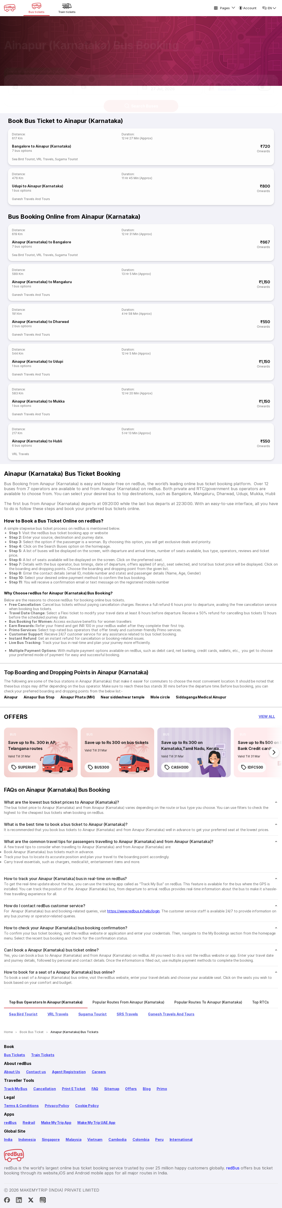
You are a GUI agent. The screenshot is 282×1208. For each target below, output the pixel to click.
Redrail (29, 1122)
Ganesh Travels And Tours (31, 199)
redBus (10, 1122)
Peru (159, 1139)
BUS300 (98, 767)
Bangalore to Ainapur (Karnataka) (41, 146)
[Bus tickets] (36, 8)
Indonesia (27, 1139)
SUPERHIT (23, 767)
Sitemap (111, 1089)
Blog (146, 1089)
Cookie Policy (87, 1105)
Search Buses (141, 101)
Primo (162, 1089)
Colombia (141, 1139)
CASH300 (176, 767)
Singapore (51, 1139)
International (181, 1139)
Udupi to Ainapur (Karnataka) (37, 186)
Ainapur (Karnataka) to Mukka (38, 401)
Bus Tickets (14, 1055)
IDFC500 (252, 767)
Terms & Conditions (21, 1105)
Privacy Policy (57, 1105)
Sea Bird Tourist (23, 159)
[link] (41, 752)
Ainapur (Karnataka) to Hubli (37, 441)
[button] (40, 82)
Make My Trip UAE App (96, 1122)
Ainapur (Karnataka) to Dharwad (40, 321)
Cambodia (117, 1139)
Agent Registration (69, 1072)
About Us (12, 1072)
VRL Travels (44, 159)
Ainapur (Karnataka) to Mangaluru (42, 282)
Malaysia (74, 1139)
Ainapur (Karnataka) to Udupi (37, 361)
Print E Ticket (74, 1089)
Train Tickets (42, 1055)
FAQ (95, 1089)
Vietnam (94, 1139)
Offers (131, 1089)
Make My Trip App (56, 1122)
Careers (99, 1072)
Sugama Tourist (66, 159)
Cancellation (44, 1089)
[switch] (264, 82)
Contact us (36, 1072)
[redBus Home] (9, 8)
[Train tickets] (67, 8)
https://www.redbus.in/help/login (133, 911)
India (8, 1139)
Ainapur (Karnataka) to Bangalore (41, 242)
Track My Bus (15, 1089)
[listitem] (13, 734)
